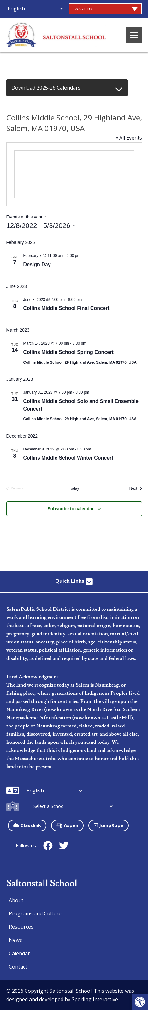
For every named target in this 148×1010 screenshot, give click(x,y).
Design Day (37, 264)
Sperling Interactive (95, 999)
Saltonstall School (41, 883)
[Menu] (134, 35)
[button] (140, 1002)
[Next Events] (135, 488)
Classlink (27, 825)
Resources (21, 926)
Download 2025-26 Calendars (45, 87)
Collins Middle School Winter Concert (68, 458)
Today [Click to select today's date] (74, 488)
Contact (18, 966)
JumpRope (108, 825)
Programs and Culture (35, 913)
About (16, 900)
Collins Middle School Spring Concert (68, 352)
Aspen (67, 825)
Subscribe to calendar (70, 508)
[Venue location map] (74, 174)
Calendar (19, 953)
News (15, 939)
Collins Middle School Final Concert (66, 308)
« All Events (128, 137)
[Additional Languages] (35, 8)
